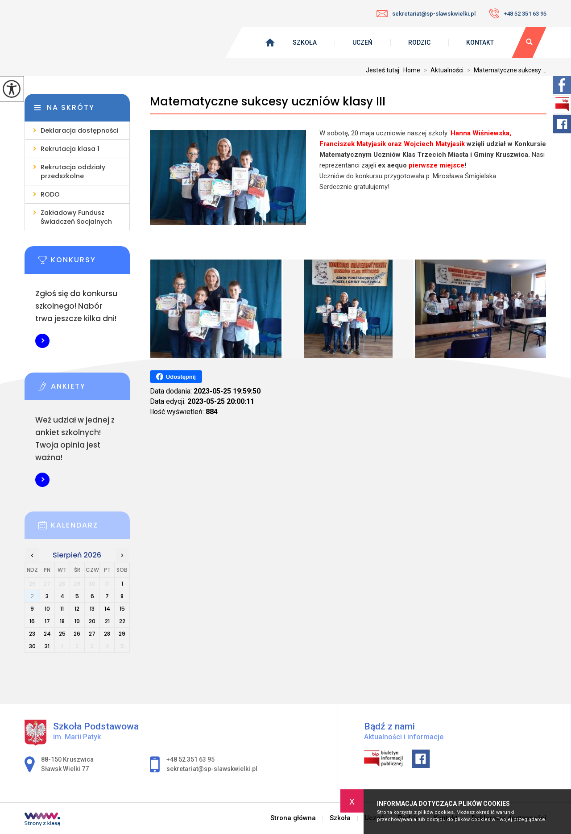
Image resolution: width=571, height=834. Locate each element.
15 (122, 608)
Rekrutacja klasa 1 (70, 148)
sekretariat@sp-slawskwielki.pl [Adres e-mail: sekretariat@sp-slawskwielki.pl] (211, 768)
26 (77, 633)
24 (47, 633)
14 (107, 608)
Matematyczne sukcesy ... (504, 70)
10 (47, 608)
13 (92, 608)
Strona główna (293, 818)
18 (62, 621)
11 (62, 608)
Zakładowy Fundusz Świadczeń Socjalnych (76, 217)
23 (32, 633)
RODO (50, 194)
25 (62, 633)
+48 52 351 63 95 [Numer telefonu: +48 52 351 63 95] (190, 759)
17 (47, 621)
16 (32, 621)
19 (77, 621)
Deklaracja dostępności (79, 130)
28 (107, 633)
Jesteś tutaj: (384, 70)
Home (411, 70)
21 (107, 621)
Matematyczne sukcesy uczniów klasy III (267, 101)
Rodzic (419, 42)
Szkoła (305, 42)
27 (92, 633)
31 (47, 646)
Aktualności (441, 70)
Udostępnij (176, 376)
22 (122, 621)
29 (122, 633)
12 (76, 608)
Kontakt (480, 42)
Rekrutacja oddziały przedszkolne (73, 171)
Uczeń (362, 42)
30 (32, 646)
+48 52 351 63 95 (517, 13)
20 (92, 621)
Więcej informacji (42, 341)
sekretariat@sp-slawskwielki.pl (426, 13)
